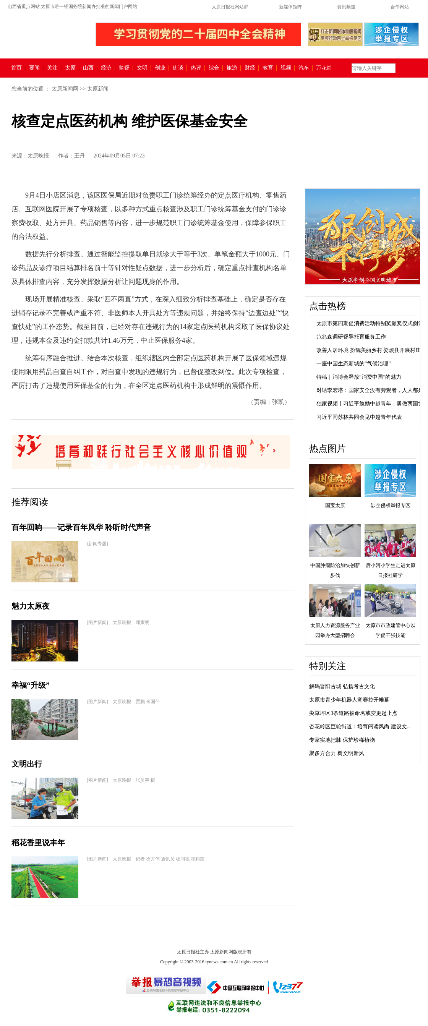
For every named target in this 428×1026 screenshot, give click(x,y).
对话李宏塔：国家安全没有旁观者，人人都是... (372, 390)
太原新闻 (98, 89)
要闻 (34, 68)
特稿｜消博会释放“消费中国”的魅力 (358, 377)
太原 (70, 68)
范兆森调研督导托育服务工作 (351, 337)
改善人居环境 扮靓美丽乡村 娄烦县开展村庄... (370, 350)
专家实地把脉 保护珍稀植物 (342, 740)
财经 (250, 68)
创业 (160, 68)
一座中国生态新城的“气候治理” (353, 363)
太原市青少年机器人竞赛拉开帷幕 (349, 700)
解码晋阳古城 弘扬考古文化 (342, 686)
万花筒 (323, 68)
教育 (268, 68)
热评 (196, 68)
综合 (214, 68)
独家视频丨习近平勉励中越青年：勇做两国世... (372, 404)
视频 (285, 68)
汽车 (303, 68)
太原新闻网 (65, 89)
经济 (106, 68)
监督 (124, 68)
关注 (52, 68)
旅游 (232, 68)
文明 (142, 68)
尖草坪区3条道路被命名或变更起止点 (353, 713)
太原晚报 (38, 156)
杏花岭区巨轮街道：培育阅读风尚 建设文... (360, 726)
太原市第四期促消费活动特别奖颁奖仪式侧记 (369, 323)
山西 (88, 68)
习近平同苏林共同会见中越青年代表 (359, 417)
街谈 (178, 68)
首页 (16, 68)
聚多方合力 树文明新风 (336, 753)
